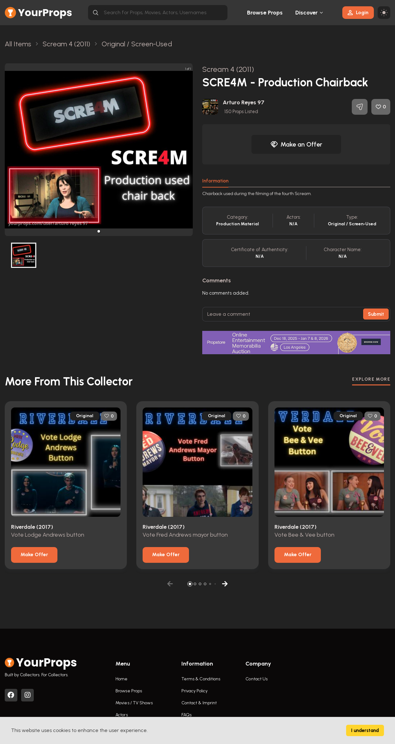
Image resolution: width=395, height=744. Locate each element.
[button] (98, 231)
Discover (306, 12)
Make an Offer (296, 144)
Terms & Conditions (201, 679)
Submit (376, 314)
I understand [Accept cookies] (365, 730)
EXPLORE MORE (371, 379)
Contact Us (256, 679)
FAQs (186, 715)
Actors (121, 715)
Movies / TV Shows (134, 703)
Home (121, 679)
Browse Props (265, 12)
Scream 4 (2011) (228, 69)
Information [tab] (215, 181)
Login (358, 12)
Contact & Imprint (199, 703)
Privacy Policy (194, 691)
